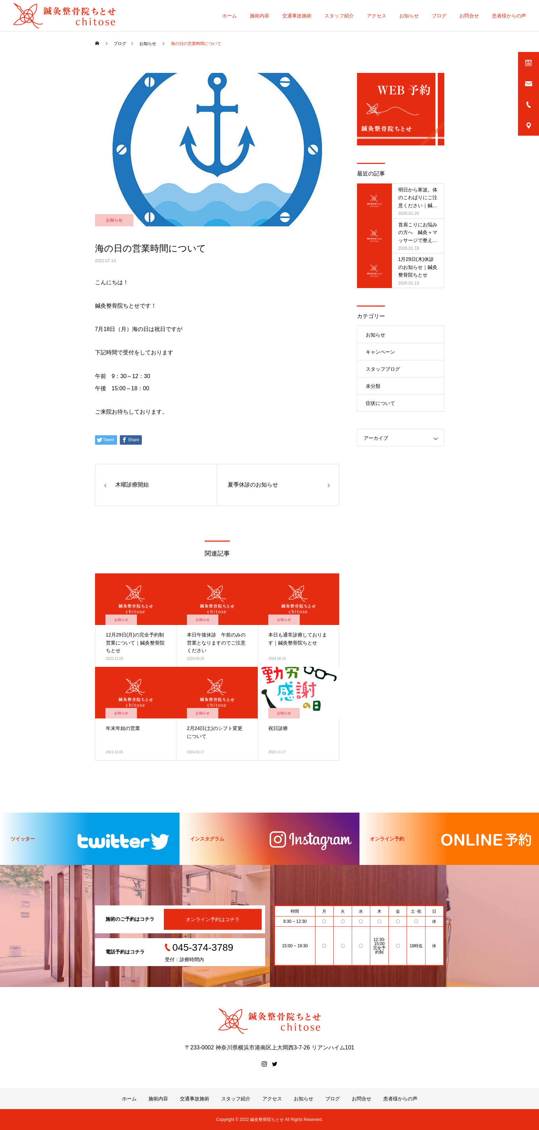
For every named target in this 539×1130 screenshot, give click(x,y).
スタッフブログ (383, 369)
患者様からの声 (509, 15)
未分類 (373, 386)
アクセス (376, 15)
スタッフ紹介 (339, 15)
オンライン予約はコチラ (213, 919)
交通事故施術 (297, 15)
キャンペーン (380, 352)
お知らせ (409, 15)
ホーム (229, 15)
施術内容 (259, 15)
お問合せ (469, 15)
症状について (380, 403)
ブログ (439, 15)
